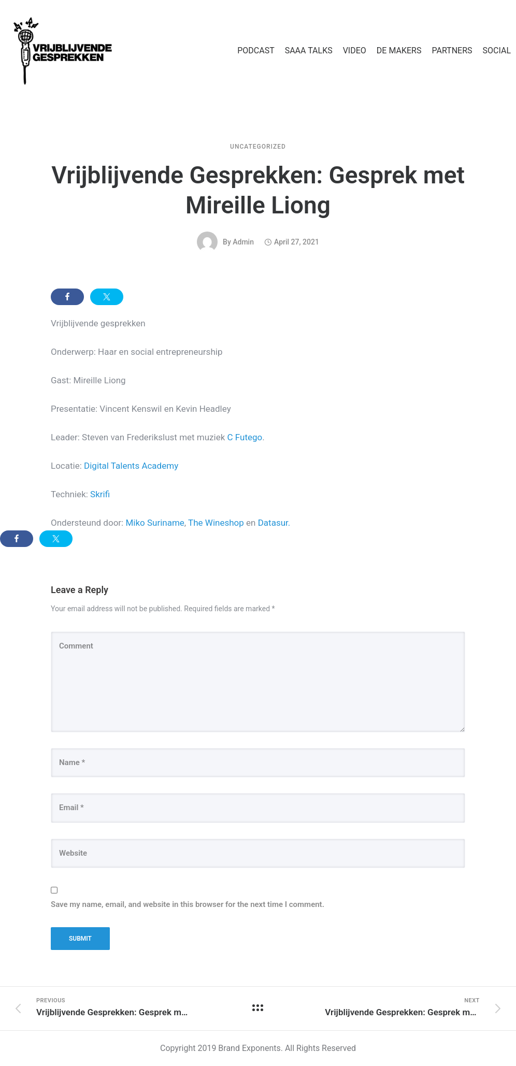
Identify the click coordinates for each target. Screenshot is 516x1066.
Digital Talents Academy (131, 465)
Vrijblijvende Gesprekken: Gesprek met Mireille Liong (258, 190)
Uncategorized (258, 146)
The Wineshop (216, 522)
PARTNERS (452, 50)
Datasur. (274, 522)
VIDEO (354, 50)
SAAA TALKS (309, 50)
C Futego (245, 437)
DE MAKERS (399, 50)
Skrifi (100, 494)
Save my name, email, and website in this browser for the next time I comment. (187, 904)
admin (243, 242)
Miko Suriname (154, 522)
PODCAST (256, 50)
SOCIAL (497, 50)
